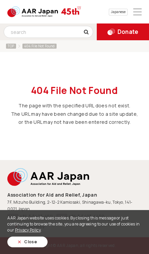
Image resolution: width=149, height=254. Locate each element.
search (88, 32)
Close (30, 242)
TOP (11, 46)
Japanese (118, 11)
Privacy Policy (28, 230)
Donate (128, 32)
